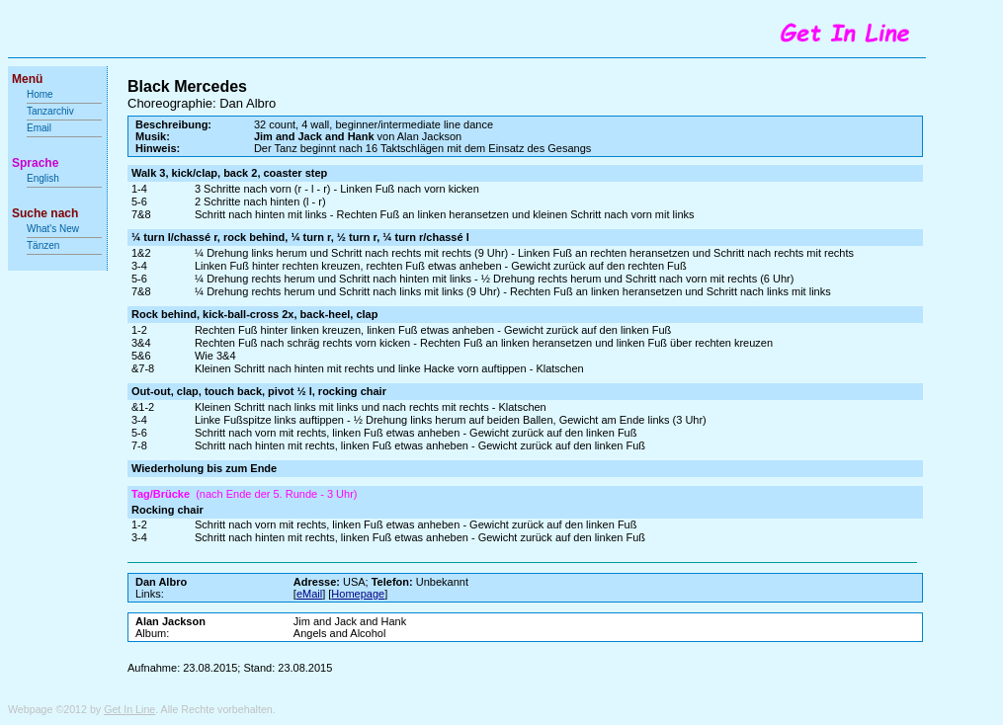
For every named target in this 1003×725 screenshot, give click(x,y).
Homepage (357, 594)
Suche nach (45, 213)
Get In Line (129, 709)
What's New (54, 228)
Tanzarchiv (50, 111)
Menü (27, 79)
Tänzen (43, 245)
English (43, 178)
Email (39, 127)
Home (40, 94)
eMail (309, 594)
